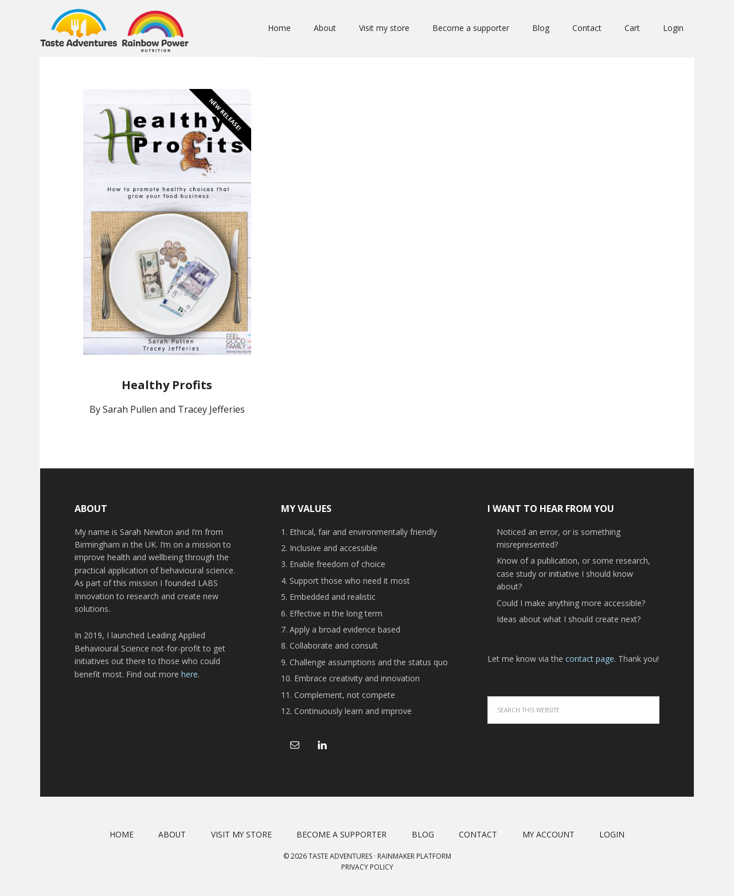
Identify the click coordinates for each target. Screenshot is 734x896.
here (189, 674)
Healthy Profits (167, 385)
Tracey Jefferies (211, 409)
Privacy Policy (367, 867)
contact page (589, 658)
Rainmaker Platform (414, 856)
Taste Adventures (114, 28)
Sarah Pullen (130, 409)
